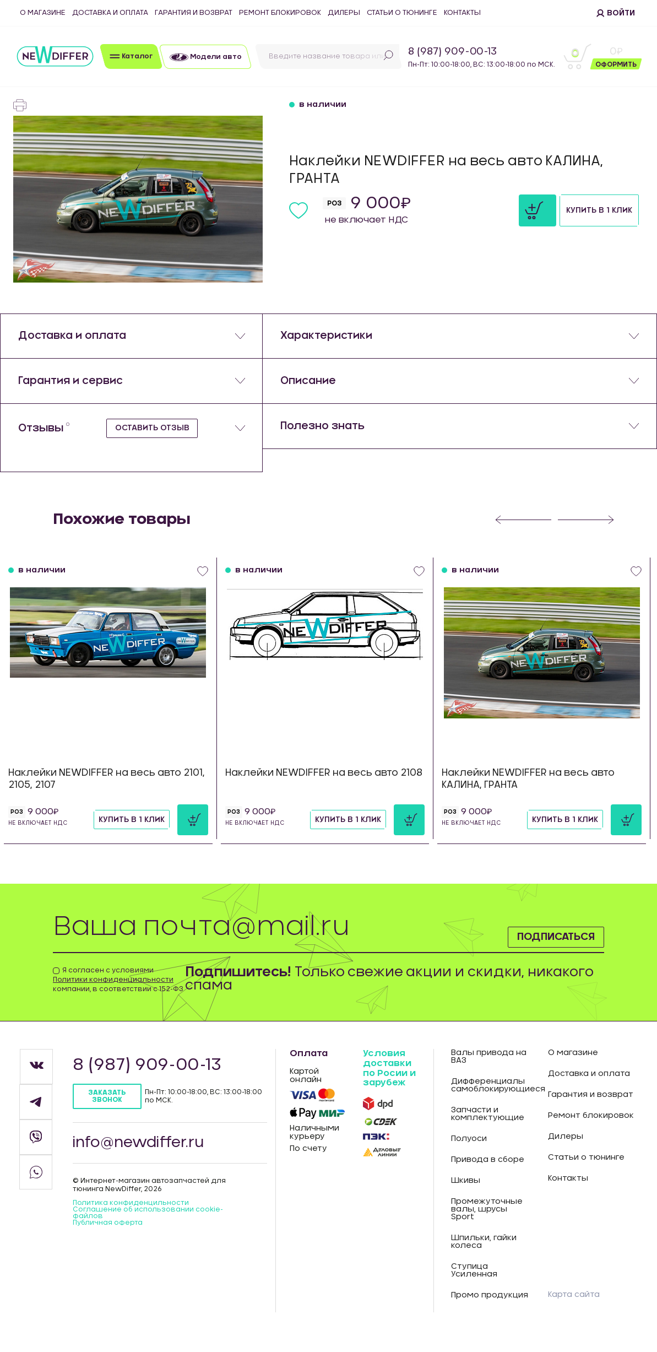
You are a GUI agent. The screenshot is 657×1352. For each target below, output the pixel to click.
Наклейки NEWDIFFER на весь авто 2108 (323, 784)
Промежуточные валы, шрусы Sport (487, 1221)
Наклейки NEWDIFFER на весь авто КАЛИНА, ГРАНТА (528, 791)
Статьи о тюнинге (402, 13)
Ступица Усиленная (474, 1282)
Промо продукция (489, 1307)
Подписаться (538, 945)
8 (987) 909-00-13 (452, 52)
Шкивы (465, 1193)
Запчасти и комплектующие (487, 1126)
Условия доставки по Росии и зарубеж (389, 1080)
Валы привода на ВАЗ (488, 1069)
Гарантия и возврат (193, 13)
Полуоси (469, 1151)
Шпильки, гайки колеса (484, 1254)
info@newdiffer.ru (143, 1154)
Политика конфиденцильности (131, 1215)
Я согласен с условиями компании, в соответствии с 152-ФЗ (118, 991)
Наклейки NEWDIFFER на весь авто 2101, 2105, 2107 (106, 791)
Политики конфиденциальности (113, 991)
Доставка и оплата (110, 13)
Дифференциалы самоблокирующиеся (491, 1097)
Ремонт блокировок (280, 13)
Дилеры (344, 13)
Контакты (462, 13)
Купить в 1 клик (563, 215)
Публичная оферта (108, 1234)
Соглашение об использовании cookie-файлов (148, 1224)
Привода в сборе (487, 1172)
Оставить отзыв (155, 455)
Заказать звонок (107, 1108)
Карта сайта (574, 1307)
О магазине (43, 13)
